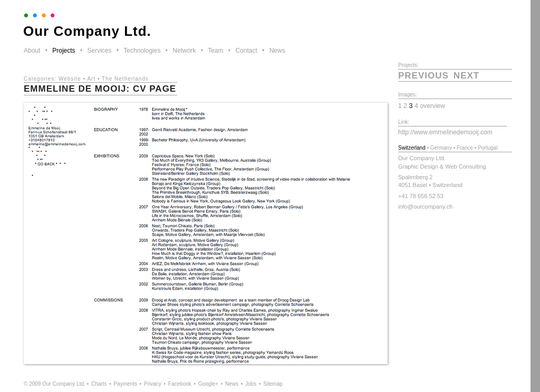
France (465, 148)
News (277, 50)
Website (70, 79)
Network (184, 50)
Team (215, 50)
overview (432, 106)
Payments (125, 384)
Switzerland (412, 148)
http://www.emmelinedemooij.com (445, 132)
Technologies (141, 50)
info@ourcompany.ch (425, 206)
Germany (441, 148)
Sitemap (273, 384)
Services (99, 50)
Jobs (250, 384)
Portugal (487, 148)
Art (91, 79)
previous (423, 76)
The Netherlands (125, 79)
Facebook (179, 384)
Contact (246, 50)
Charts (99, 384)
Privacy (152, 384)
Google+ (208, 384)
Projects (63, 50)
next (466, 76)
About (32, 50)
